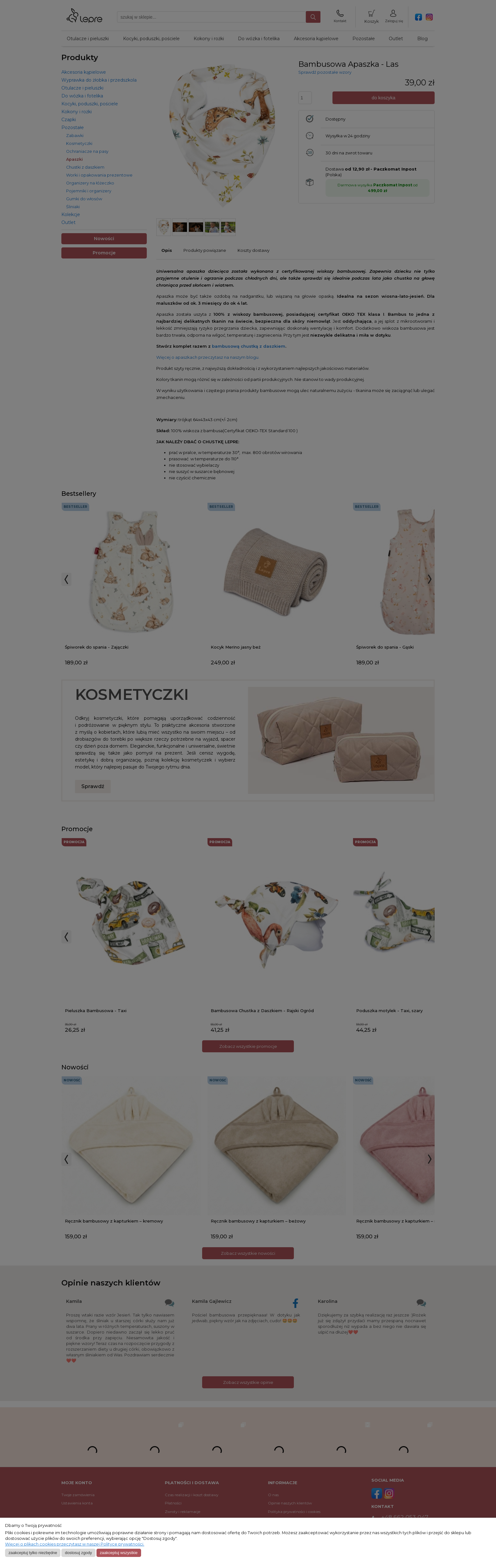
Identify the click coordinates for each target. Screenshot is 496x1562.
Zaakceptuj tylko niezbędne (33, 1552)
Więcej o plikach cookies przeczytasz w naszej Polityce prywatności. (74, 1544)
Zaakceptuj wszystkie (118, 1552)
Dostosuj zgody (78, 1552)
